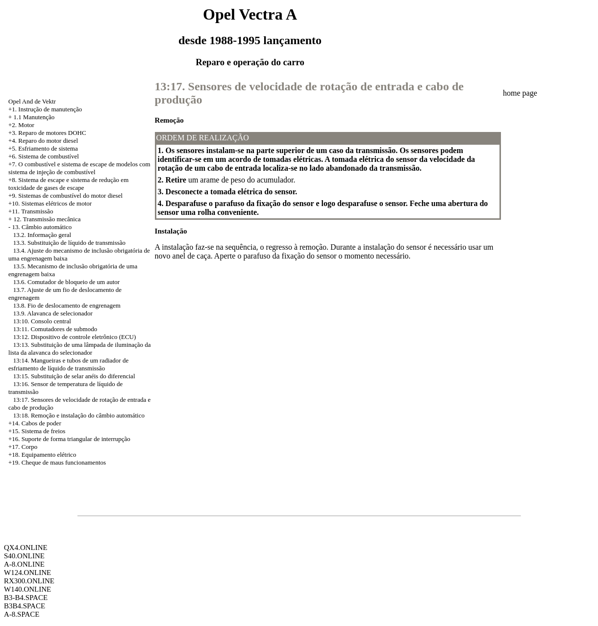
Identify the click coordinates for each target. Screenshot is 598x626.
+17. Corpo (22, 446)
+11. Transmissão (30, 211)
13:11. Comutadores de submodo (55, 329)
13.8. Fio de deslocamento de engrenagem (67, 305)
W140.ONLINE (27, 589)
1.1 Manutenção (34, 117)
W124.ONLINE (27, 572)
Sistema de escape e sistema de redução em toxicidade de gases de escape (68, 183)
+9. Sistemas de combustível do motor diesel (65, 195)
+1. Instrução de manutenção (45, 109)
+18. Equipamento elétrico (42, 454)
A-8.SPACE (21, 614)
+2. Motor (21, 125)
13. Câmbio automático (42, 227)
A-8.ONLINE (24, 564)
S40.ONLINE (24, 556)
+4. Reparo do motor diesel (43, 140)
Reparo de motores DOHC (52, 132)
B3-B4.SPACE (26, 597)
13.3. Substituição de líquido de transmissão (69, 242)
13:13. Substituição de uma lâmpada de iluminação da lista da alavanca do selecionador (79, 348)
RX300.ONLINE (29, 581)
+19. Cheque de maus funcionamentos (57, 462)
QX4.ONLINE (26, 547)
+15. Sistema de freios (36, 431)
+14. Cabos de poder (34, 423)
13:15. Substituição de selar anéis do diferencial (74, 376)
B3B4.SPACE (24, 606)
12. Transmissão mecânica (47, 219)
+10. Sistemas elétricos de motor (50, 203)
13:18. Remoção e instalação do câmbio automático (79, 415)
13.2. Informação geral (42, 234)
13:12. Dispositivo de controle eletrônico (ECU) (74, 336)
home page (520, 93)
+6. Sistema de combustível (43, 156)
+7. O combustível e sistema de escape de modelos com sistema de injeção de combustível (79, 168)
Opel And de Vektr (32, 101)
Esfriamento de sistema (47, 148)
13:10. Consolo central (42, 321)
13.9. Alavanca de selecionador (53, 313)
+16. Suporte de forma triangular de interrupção (69, 439)
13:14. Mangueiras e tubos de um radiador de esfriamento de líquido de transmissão (68, 364)
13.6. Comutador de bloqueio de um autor (66, 282)
